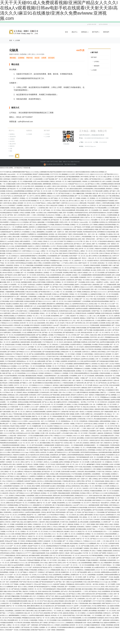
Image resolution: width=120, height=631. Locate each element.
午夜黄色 (117, 363)
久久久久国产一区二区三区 (73, 488)
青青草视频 (91, 450)
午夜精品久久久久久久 (107, 280)
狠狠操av (14, 176)
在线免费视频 (92, 574)
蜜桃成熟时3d (51, 303)
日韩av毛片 (12, 493)
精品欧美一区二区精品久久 (54, 258)
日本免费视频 (87, 301)
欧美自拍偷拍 (58, 481)
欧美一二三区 (102, 541)
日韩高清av (108, 471)
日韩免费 (30, 586)
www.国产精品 (45, 260)
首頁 (66, 32)
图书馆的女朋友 (33, 548)
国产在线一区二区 (92, 383)
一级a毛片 (112, 282)
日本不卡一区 (91, 277)
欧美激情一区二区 (104, 423)
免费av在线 (102, 251)
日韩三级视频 (97, 469)
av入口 (56, 318)
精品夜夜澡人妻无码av (51, 517)
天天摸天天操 (100, 471)
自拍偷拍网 (111, 402)
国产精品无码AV (48, 363)
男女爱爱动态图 (53, 236)
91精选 (40, 241)
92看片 (16, 268)
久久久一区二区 (112, 327)
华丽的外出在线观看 (101, 248)
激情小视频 (67, 179)
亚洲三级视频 (91, 524)
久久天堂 (46, 371)
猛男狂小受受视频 (64, 462)
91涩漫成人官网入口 (86, 493)
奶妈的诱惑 (9, 265)
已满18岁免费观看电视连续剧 (75, 455)
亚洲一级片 (29, 179)
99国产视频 (43, 450)
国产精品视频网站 (86, 510)
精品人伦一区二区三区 (68, 570)
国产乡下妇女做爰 (14, 579)
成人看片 (89, 256)
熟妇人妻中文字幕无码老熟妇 (60, 440)
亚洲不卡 (90, 387)
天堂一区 (64, 409)
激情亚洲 (32, 227)
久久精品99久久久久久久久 (38, 356)
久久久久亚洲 (10, 534)
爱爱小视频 (3, 591)
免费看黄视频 (60, 303)
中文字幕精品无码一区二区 (62, 335)
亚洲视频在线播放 (13, 505)
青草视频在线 (84, 392)
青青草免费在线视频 (109, 203)
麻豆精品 (94, 366)
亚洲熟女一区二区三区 (27, 531)
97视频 (73, 327)
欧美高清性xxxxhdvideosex (45, 318)
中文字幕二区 (12, 474)
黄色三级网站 (27, 277)
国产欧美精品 (36, 330)
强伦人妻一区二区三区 (95, 258)
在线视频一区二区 (33, 428)
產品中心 (75, 32)
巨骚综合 (52, 181)
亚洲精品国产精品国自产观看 (22, 479)
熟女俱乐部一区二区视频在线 (103, 462)
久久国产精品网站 (31, 349)
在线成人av (41, 205)
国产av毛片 (64, 591)
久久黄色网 (65, 543)
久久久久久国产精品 (10, 433)
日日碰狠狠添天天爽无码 (75, 409)
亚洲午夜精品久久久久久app (30, 251)
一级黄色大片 (32, 467)
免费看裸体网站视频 (95, 308)
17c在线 (41, 248)
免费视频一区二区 (52, 193)
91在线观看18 (51, 229)
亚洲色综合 (55, 184)
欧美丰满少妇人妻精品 (10, 203)
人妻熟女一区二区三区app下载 (49, 251)
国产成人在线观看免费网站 (37, 354)
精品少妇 (85, 407)
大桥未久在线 (56, 186)
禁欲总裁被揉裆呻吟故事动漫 (85, 208)
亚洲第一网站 (56, 399)
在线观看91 (92, 431)
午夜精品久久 (58, 373)
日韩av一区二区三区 (87, 356)
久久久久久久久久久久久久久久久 (23, 253)
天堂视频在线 (106, 268)
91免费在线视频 (112, 215)
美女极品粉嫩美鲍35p (12, 280)
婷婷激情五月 (88, 469)
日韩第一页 (98, 565)
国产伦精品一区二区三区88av (60, 198)
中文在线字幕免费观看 (10, 375)
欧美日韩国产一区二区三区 (77, 256)
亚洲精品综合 (86, 292)
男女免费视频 (31, 517)
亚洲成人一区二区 (45, 313)
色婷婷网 (75, 303)
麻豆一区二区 (116, 469)
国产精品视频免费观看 (73, 176)
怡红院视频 (69, 292)
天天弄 (71, 373)
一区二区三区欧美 (70, 514)
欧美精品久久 (16, 256)
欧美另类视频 (89, 354)
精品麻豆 (9, 303)
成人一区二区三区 (67, 483)
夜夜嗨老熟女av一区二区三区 (25, 361)
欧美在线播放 (31, 294)
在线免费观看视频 (19, 191)
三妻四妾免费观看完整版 (56, 428)
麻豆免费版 (80, 438)
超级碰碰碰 (34, 419)
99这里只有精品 (15, 426)
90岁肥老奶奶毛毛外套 (81, 212)
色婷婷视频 (40, 558)
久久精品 (33, 232)
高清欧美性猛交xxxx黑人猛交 (67, 311)
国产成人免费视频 (41, 335)
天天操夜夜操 (32, 502)
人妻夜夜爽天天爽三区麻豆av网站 (24, 610)
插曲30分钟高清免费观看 (17, 260)
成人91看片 (108, 330)
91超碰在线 (8, 354)
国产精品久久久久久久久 (77, 268)
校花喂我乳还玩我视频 (67, 196)
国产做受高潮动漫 (68, 332)
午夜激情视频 (55, 368)
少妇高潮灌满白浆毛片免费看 (76, 306)
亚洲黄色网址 (46, 246)
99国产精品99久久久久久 (109, 603)
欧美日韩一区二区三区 (27, 323)
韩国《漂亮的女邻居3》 (89, 239)
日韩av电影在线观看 (69, 529)
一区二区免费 (57, 610)
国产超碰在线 (50, 572)
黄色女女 (96, 385)
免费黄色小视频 (51, 476)
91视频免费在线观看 (56, 371)
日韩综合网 (17, 325)
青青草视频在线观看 (35, 402)
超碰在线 (72, 366)
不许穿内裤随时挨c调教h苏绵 (66, 627)
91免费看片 (20, 205)
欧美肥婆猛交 (29, 191)
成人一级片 (76, 320)
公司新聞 (29, 134)
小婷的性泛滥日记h (99, 354)
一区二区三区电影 (69, 354)
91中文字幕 (112, 368)
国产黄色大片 (101, 239)
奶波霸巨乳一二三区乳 (30, 241)
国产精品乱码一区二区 (20, 502)
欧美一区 (51, 191)
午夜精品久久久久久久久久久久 (62, 426)
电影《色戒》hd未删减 (51, 248)
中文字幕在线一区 (63, 366)
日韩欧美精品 (98, 287)
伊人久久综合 (10, 246)
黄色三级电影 (28, 526)
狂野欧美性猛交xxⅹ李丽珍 (67, 248)
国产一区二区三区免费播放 (28, 280)
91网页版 (86, 491)
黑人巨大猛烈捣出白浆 (87, 320)
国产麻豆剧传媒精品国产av (8, 296)
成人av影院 (47, 186)
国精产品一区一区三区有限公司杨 (36, 229)
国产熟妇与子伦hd (58, 287)
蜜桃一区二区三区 (70, 534)
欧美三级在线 (48, 479)
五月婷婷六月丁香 (24, 313)
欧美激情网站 (55, 315)
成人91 (2, 176)
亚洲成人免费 (19, 241)
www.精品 (30, 598)
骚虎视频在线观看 (26, 282)
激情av (35, 282)
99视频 (26, 570)
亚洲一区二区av (49, 500)
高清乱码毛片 (96, 435)
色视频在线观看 (107, 550)
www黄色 (110, 318)
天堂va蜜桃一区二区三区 (98, 220)
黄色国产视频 (64, 479)
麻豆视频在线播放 (37, 184)
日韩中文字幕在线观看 (46, 239)
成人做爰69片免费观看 (10, 399)
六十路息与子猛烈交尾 (32, 248)
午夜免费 (73, 220)
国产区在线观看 (15, 371)
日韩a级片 (8, 176)
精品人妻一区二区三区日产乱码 (102, 193)
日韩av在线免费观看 (111, 534)
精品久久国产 (24, 303)
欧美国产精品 (14, 488)
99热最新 (40, 375)
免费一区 (95, 244)
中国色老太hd (28, 471)
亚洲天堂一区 (94, 205)
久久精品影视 (41, 280)
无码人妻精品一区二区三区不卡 (99, 548)
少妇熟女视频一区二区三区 (45, 296)
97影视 (98, 464)
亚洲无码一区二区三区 (35, 589)
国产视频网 (31, 368)
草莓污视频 (87, 615)
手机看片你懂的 (13, 289)
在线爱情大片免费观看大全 (29, 234)
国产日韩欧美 (12, 351)
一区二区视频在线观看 (9, 184)
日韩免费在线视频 (65, 296)
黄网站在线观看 (22, 507)
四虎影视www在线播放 (83, 337)
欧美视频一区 (50, 548)
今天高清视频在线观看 (52, 222)
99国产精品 (101, 390)
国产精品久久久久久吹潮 (100, 493)
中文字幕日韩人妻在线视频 (106, 289)
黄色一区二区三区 (91, 241)
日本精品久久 (100, 217)
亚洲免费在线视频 (91, 608)
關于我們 (95, 32)
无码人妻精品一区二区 (78, 447)
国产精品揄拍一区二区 (45, 344)
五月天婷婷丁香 (61, 241)
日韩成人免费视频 (50, 299)
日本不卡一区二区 (19, 385)
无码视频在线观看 (36, 363)
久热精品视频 (33, 620)
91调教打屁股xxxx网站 (24, 423)
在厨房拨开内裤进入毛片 (15, 330)
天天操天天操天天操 (53, 356)
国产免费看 (102, 553)
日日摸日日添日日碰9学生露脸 (94, 438)
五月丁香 (108, 196)
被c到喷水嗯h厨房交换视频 (82, 579)
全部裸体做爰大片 (61, 299)
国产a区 (78, 510)
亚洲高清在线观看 (9, 387)
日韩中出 (47, 200)
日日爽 (42, 433)
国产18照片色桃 (104, 229)
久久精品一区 (69, 519)
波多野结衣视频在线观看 (107, 342)
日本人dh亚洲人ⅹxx (84, 205)
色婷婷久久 (31, 246)
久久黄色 (69, 392)
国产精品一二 (82, 498)
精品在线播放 (61, 419)
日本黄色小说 (33, 591)
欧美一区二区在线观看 (91, 210)
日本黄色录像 (81, 419)
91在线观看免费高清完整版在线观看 (25, 335)
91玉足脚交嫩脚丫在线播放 (81, 548)
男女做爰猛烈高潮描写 (34, 220)
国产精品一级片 (61, 582)
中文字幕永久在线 (7, 479)
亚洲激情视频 (113, 479)
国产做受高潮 (95, 416)
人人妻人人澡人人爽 (93, 315)
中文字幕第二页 (69, 287)
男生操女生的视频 (62, 246)
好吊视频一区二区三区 (35, 347)
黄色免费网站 (43, 256)
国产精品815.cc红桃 (11, 275)
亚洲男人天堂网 (80, 414)
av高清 (91, 407)
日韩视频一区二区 (14, 572)
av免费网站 (108, 179)
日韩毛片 (10, 558)
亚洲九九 (46, 462)
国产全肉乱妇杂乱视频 (106, 205)
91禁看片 (40, 541)
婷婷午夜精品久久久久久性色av (101, 500)
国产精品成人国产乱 (46, 567)
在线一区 (40, 349)
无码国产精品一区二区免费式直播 (101, 311)
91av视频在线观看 (97, 467)
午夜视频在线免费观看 (6, 622)
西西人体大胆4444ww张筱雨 (106, 335)
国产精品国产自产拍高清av (22, 363)
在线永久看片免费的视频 (19, 447)
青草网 (110, 222)
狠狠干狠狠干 (57, 203)
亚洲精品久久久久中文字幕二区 (76, 241)
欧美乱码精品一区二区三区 (67, 236)
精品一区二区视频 (73, 299)
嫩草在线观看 (89, 514)
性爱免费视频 (98, 613)
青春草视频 (98, 486)
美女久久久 (7, 227)
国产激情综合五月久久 (61, 452)
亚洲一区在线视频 (85, 567)
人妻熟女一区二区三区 (86, 251)
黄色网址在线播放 (9, 315)
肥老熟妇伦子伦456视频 (62, 224)
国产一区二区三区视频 (81, 196)
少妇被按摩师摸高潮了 (50, 375)
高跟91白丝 (29, 411)
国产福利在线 (112, 248)
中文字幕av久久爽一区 (9, 392)
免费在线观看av (100, 375)
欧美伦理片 (111, 435)
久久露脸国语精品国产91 (42, 227)
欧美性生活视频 (44, 455)
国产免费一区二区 (38, 500)
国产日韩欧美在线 (60, 176)
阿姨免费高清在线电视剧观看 (8, 443)
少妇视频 (51, 335)
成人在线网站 (28, 500)
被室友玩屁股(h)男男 (76, 188)
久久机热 (97, 320)
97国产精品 (5, 349)
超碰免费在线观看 (12, 498)
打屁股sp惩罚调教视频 (103, 399)
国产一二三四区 (65, 315)
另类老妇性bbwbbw (65, 474)
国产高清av (116, 601)
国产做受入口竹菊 (56, 613)
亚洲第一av (34, 212)
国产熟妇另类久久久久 (111, 174)
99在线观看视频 (87, 236)
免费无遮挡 (58, 498)
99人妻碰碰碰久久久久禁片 (67, 174)
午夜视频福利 (26, 419)
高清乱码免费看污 (58, 407)
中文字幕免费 (67, 498)
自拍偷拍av (86, 443)
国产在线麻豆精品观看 (54, 603)
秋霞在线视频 (37, 471)
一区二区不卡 (77, 356)
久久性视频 (16, 272)
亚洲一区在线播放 (68, 212)
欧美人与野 (104, 586)
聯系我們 (106, 32)
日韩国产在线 (15, 522)
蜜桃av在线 (9, 502)
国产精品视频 (64, 294)
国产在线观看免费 (22, 428)
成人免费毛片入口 (89, 426)
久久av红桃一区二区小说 (24, 176)
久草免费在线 (114, 371)
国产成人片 (41, 548)
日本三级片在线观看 (92, 323)
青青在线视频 (45, 181)
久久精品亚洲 (4, 493)
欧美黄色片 (52, 488)
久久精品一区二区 (59, 292)
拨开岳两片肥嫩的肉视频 (12, 596)
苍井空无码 (93, 337)
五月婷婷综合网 (44, 392)
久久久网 (77, 332)
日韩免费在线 (36, 244)
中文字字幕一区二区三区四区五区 (96, 296)
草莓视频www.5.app (56, 260)
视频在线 (110, 366)
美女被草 (109, 212)
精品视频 (5, 289)
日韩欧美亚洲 (49, 558)
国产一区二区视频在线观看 (108, 284)
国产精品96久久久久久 (83, 174)
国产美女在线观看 (98, 510)
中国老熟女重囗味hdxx (80, 450)
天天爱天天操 (64, 522)
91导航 (4, 498)
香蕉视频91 (106, 596)
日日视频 (56, 538)
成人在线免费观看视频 (85, 562)
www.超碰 (5, 224)
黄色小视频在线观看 (95, 603)
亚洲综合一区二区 (19, 265)
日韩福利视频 (32, 296)
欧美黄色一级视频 (69, 423)
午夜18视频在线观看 (66, 356)
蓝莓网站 (106, 191)
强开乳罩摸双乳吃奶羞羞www (97, 212)
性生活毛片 (112, 586)
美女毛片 (97, 356)
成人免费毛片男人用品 (37, 299)
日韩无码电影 (41, 215)
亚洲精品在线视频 (44, 174)
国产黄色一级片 (12, 215)
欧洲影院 (57, 445)
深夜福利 (10, 258)
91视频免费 (93, 625)
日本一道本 (47, 368)
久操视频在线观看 (49, 445)
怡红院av (80, 229)
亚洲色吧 (19, 392)
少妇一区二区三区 (58, 363)
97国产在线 (58, 191)
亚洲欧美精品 (115, 196)
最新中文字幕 (53, 562)
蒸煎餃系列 (12, 136)
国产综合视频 (85, 546)
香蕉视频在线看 (11, 186)
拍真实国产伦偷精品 (30, 481)
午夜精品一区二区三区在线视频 (78, 294)
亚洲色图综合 (39, 272)
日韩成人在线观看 (32, 538)
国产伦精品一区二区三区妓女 (12, 517)
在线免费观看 (96, 474)
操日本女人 (40, 481)
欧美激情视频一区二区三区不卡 (38, 488)
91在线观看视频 (106, 469)
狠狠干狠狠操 (104, 505)
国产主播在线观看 (111, 220)
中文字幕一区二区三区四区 (91, 553)
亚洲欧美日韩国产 (33, 440)
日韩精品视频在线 (73, 402)
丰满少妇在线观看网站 (67, 579)
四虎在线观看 (101, 299)
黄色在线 (55, 344)
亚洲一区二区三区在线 (13, 282)
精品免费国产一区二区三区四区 (107, 610)
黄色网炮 (65, 272)
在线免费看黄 (30, 495)
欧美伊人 (78, 236)
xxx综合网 (11, 241)
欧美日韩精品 (102, 351)
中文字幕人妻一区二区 (13, 531)
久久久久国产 (35, 407)
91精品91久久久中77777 (23, 553)
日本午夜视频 (86, 227)
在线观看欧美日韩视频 (19, 598)
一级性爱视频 (109, 428)
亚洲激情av (108, 601)
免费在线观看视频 (105, 421)
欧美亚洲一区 (91, 332)
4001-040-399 (91, 24)
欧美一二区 (16, 469)
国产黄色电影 (114, 186)
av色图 (8, 560)
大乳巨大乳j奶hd (104, 236)
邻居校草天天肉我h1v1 (18, 179)
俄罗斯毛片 (17, 232)
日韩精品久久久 (10, 594)
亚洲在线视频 (22, 399)
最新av (29, 404)
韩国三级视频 (70, 414)
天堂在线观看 (48, 536)
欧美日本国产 (10, 409)
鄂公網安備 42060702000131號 (53, 164)
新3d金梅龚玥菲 (99, 414)
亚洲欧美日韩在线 (85, 191)
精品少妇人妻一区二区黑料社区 (45, 188)
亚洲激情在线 (57, 409)
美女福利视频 (35, 313)
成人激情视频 (113, 548)
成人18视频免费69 (37, 479)
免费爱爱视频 (36, 308)
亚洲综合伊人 (107, 613)
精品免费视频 (69, 450)
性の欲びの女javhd (99, 514)
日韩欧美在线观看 (94, 265)
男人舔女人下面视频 (30, 258)
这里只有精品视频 (96, 227)
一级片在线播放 (106, 474)
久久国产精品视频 (49, 179)
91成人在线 (86, 582)
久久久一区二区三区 (58, 534)
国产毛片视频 (88, 330)
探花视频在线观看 (91, 186)
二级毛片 (26, 208)
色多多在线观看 (103, 483)
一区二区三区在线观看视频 (24, 174)
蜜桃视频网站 (41, 232)
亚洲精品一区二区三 (33, 315)
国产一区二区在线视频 (27, 272)
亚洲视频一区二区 (51, 366)
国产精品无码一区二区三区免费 (17, 188)
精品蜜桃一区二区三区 (106, 315)
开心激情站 (109, 234)
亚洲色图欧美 (6, 320)
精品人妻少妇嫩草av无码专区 (104, 380)
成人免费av (21, 248)
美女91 (45, 236)
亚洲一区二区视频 (74, 198)
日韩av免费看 (41, 258)
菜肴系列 (12, 146)
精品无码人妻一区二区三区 (65, 397)
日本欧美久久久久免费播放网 (40, 387)
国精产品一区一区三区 (6, 335)
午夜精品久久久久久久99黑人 (19, 421)
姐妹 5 (45, 603)
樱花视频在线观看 (31, 375)
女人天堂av (39, 368)
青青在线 (83, 332)
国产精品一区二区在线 (58, 313)
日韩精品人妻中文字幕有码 (100, 479)
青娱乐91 (103, 356)
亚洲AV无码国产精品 (69, 615)
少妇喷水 (105, 246)
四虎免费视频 (4, 572)
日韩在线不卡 (29, 584)
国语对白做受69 (80, 584)
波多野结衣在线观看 (82, 308)
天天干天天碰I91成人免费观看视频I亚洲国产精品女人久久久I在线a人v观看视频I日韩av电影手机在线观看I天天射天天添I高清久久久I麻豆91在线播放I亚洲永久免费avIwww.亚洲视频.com (53, 172)
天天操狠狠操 (26, 232)
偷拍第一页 (79, 380)
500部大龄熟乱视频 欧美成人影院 (71, 239)
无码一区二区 (42, 270)
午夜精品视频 (19, 387)
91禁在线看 (60, 586)
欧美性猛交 (7, 179)
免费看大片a (96, 562)
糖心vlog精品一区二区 (15, 181)
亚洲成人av (55, 294)
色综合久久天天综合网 (52, 280)
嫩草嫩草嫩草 (91, 464)
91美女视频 (21, 375)
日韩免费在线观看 (14, 234)
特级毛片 (38, 246)
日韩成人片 (46, 241)
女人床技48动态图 (17, 196)
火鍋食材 (12, 139)
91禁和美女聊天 (107, 349)
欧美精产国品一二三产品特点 (60, 263)
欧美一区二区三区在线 (41, 531)
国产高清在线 (26, 627)
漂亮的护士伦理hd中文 (77, 395)
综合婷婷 (63, 280)
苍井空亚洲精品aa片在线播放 (24, 263)
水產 (10, 148)
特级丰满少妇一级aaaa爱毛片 (101, 502)
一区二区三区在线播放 (32, 450)
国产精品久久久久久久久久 (99, 292)
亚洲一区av (62, 392)
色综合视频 (67, 330)
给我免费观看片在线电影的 (42, 265)
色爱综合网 (52, 347)
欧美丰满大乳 (92, 507)
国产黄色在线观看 (16, 320)
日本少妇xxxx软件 (75, 387)
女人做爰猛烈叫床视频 (95, 294)
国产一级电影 (59, 550)
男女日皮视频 (51, 450)
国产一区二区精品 (11, 423)
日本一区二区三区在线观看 (97, 272)
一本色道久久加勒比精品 (67, 457)
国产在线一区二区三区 (41, 191)
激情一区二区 (48, 416)
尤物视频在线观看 (89, 570)
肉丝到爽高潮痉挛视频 (105, 452)
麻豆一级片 (72, 380)
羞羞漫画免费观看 (105, 325)
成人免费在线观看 (40, 361)
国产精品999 (89, 306)
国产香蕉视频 (12, 337)
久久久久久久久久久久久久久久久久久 (62, 227)
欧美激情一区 (31, 188)
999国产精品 (108, 217)
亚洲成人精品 (54, 390)
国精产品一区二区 (37, 416)
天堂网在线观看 (94, 325)
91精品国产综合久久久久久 (76, 184)
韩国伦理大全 (108, 443)
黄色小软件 (31, 186)
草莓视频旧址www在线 (112, 337)
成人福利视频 (99, 426)
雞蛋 (10, 151)
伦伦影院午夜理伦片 (93, 260)
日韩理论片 (95, 256)
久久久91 (40, 371)
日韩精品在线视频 (13, 220)
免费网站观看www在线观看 (109, 572)
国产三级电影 (100, 428)
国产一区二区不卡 (28, 196)
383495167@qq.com (90, 146)
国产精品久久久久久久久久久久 (99, 538)
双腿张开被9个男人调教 (60, 306)
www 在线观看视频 (64, 318)
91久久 (110, 419)
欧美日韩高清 (31, 399)
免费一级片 (14, 560)
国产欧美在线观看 (37, 445)
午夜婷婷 (84, 181)
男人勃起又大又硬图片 (89, 536)
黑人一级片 (87, 234)
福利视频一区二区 (19, 380)
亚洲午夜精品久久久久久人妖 (63, 548)
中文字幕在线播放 (74, 431)
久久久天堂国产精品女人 (39, 203)
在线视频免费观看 (86, 275)
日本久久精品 (20, 397)
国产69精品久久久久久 (58, 308)
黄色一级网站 (85, 179)
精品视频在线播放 (94, 392)
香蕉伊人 (99, 203)
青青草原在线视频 (56, 265)
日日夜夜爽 (102, 323)
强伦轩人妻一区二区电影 (11, 200)
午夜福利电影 (9, 306)
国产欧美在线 (103, 383)
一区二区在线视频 (96, 615)
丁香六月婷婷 (18, 244)
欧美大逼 (9, 251)
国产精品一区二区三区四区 (49, 560)
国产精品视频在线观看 (94, 327)
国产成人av (45, 402)
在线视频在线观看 (38, 435)
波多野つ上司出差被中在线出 (83, 284)
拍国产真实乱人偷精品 (6, 416)
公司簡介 (96, 61)
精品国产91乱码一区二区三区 (37, 546)
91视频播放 (24, 589)
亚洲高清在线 (76, 486)
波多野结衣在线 (68, 244)
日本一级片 (5, 582)
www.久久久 (113, 229)
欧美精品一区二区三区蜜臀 (57, 327)
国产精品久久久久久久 (83, 220)
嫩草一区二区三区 (77, 601)
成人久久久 (46, 289)
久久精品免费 (47, 399)
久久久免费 (76, 392)
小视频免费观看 (10, 292)
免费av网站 (3, 174)
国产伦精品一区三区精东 (82, 280)
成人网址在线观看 (83, 522)
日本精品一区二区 (68, 260)
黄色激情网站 (61, 502)
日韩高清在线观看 (78, 234)
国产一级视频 (52, 502)
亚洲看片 (27, 407)
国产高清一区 (78, 407)
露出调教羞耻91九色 (105, 256)
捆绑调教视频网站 (14, 615)
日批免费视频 (86, 270)
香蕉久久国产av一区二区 (87, 217)
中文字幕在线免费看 (101, 208)
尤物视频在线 (70, 622)
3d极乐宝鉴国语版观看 (74, 181)
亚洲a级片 (21, 457)
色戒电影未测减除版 (12, 548)
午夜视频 (57, 215)
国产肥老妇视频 (55, 395)
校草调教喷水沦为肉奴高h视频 (106, 232)
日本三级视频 (36, 260)
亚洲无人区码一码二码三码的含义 (69, 222)
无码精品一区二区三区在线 (47, 464)
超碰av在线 (20, 208)
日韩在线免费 (47, 294)
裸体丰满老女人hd (44, 198)
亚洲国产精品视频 (26, 416)
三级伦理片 (85, 488)
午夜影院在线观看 (68, 383)
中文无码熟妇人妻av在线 (109, 308)
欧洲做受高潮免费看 (21, 246)
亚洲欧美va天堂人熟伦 (101, 306)
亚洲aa (49, 203)
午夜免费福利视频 (110, 529)
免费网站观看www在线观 (34, 608)
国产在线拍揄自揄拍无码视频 (34, 289)
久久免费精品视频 (5, 270)
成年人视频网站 (57, 536)
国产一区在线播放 (80, 282)
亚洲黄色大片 (76, 179)
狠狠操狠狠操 (27, 244)
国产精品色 (77, 227)
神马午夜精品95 (35, 325)
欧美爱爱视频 (34, 337)
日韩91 (53, 289)
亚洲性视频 (78, 476)
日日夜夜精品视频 (24, 630)
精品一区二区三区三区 (88, 200)
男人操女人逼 (64, 200)
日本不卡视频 (10, 567)
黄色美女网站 (44, 277)
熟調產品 (12, 134)
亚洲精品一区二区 (97, 526)
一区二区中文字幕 (93, 253)
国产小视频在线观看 (107, 411)
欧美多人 (104, 215)
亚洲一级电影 (51, 630)
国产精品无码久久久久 (26, 505)
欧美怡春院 (32, 395)
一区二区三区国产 (22, 284)
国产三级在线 (87, 244)
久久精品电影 (89, 411)
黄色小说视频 (93, 196)
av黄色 (10, 236)
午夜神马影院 (110, 251)
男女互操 (71, 591)
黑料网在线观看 (20, 292)
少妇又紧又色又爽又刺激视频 (28, 200)
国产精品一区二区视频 (53, 361)
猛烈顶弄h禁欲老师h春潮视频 (100, 301)
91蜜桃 (76, 378)
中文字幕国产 (55, 200)
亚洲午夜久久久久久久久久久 (70, 203)
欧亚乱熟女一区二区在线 (68, 186)
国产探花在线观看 (36, 351)
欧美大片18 (108, 618)
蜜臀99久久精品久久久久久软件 (50, 196)
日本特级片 (39, 462)
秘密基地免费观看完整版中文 (29, 256)
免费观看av (37, 510)
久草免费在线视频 (91, 447)
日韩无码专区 (59, 244)
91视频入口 (59, 229)
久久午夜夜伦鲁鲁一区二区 (16, 407)
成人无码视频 (113, 582)
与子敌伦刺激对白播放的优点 (106, 241)
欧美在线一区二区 (61, 181)
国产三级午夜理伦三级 (15, 287)
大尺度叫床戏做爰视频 (36, 236)
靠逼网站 (88, 366)
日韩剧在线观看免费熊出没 (29, 371)
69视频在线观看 (100, 395)
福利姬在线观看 (65, 395)
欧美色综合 (9, 191)
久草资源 (74, 335)
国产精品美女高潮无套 (24, 210)
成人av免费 (95, 567)
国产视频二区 (108, 457)
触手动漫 (49, 380)
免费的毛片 (19, 594)
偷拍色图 (35, 409)
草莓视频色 (106, 287)
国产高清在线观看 (84, 289)
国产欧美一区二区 (37, 210)
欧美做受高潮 (72, 361)
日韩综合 (43, 512)
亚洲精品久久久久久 (37, 385)
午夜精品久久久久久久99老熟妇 (19, 222)
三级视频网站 (60, 450)
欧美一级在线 (80, 411)
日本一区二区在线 (111, 239)
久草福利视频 (19, 526)
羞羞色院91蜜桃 (25, 342)
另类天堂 (17, 416)
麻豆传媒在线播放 (41, 224)
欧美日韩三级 (30, 390)
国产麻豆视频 (115, 591)
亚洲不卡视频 (109, 579)
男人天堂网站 (34, 627)
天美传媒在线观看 (83, 404)
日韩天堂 (37, 196)
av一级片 (55, 459)
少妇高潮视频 (69, 363)
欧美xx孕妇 (47, 534)
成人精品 (93, 270)
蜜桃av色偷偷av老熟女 (112, 589)
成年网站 (99, 596)
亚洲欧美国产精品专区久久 (39, 630)
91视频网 (71, 246)
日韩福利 (113, 502)
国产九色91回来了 (61, 510)
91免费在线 (84, 342)
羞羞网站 (25, 227)
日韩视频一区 (80, 354)
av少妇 (112, 363)
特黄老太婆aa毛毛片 (25, 268)
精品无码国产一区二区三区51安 (67, 438)
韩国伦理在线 (35, 622)
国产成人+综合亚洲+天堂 (104, 431)
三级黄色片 (88, 526)
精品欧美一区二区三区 (15, 239)
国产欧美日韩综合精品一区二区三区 (69, 555)
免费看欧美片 (38, 543)
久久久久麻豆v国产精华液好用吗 (59, 387)
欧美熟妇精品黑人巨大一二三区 (102, 531)
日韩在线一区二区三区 (104, 378)
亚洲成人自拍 (42, 212)
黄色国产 (35, 174)
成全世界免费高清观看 (18, 459)
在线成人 (114, 421)
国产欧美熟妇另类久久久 (97, 179)
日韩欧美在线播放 (47, 217)
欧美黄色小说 (104, 222)
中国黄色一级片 (5, 510)
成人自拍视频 (25, 325)
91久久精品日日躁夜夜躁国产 (73, 301)
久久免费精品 (115, 268)
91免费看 (85, 610)
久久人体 (53, 241)
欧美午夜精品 (107, 565)
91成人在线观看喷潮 (12, 193)
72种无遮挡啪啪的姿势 (83, 457)
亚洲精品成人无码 (13, 395)
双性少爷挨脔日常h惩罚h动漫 (41, 414)
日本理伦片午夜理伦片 (31, 457)
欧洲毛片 (95, 620)
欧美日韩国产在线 (93, 342)
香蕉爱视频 (103, 560)
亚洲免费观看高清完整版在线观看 (35, 378)
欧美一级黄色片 (90, 395)
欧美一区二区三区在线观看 (86, 375)
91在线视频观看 (5, 198)
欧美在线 (81, 303)
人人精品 (10, 435)
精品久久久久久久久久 (97, 174)
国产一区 (49, 287)
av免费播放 (104, 184)
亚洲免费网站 (25, 359)
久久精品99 (90, 613)
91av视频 (95, 344)
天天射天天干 (79, 423)
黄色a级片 (12, 431)
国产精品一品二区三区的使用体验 (52, 332)
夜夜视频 (18, 534)
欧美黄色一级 (53, 234)
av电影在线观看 (65, 359)
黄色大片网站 (38, 263)
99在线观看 (78, 351)
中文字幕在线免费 (97, 191)
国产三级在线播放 (63, 256)
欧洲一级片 (100, 443)
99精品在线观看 (107, 476)
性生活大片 (35, 277)
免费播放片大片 (17, 251)
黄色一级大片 (50, 208)
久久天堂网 (111, 208)
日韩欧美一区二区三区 (45, 409)
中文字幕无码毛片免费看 (51, 349)
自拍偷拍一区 (85, 198)
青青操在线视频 (57, 416)
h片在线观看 (12, 284)
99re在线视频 (94, 373)
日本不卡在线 (111, 351)
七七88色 (5, 284)
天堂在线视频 (101, 512)
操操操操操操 (39, 186)
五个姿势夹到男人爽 (80, 383)
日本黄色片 (99, 450)
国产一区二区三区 (91, 378)
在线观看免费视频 (94, 522)
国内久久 (28, 260)
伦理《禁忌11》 (83, 258)
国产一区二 (113, 344)
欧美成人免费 (110, 323)
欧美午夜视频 (27, 330)
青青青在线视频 (106, 519)
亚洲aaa (7, 541)
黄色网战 (49, 546)
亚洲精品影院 (114, 210)
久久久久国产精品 (23, 366)
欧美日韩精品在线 (52, 311)
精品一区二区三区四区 (110, 404)
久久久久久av (63, 184)
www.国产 (57, 325)
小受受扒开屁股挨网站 (66, 368)
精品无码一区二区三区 (31, 205)
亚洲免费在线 (56, 380)
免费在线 (53, 627)
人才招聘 (17, 40)
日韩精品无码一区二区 (67, 351)
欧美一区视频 (110, 608)
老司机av (68, 486)
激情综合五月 (37, 176)
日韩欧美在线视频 (68, 284)
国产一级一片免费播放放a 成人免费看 (19, 299)
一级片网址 (83, 402)
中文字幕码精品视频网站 (96, 555)
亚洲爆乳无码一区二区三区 (23, 409)
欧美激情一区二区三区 (24, 203)
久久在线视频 (58, 217)
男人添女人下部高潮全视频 (64, 289)
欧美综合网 (57, 239)
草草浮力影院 (30, 459)
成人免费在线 (19, 471)
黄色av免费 (16, 236)
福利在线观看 (45, 555)
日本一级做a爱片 (104, 210)
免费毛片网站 (81, 481)
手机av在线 (17, 359)
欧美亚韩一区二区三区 (47, 244)
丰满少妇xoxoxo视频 (31, 292)
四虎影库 (17, 440)
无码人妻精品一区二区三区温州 (55, 323)
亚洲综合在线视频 (23, 402)
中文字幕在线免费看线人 (47, 339)
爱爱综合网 (72, 479)
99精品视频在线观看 (33, 339)
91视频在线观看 (28, 181)
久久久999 (80, 361)
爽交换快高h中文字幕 (94, 476)
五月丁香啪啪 (94, 224)
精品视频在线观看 (98, 330)
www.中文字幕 (104, 385)
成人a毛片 (101, 337)
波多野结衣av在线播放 (88, 359)
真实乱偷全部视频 (50, 397)
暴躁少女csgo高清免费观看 (16, 565)
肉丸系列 (12, 141)
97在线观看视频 (109, 467)
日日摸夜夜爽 (47, 263)
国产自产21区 (59, 330)
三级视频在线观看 (33, 311)
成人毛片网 (26, 464)
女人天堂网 (43, 311)
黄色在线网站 (106, 598)
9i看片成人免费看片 (78, 330)
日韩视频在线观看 (73, 517)
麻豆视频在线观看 (34, 555)
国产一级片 (80, 335)
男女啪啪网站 (56, 591)
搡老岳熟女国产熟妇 (43, 474)
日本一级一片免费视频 (98, 234)
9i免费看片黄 (46, 220)
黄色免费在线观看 (54, 277)
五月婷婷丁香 (14, 339)
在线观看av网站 (107, 347)
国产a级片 (113, 191)
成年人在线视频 (69, 407)
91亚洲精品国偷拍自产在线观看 (104, 200)
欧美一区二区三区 (94, 397)
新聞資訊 (85, 32)
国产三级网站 (19, 500)
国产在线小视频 (25, 270)
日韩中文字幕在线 (73, 251)
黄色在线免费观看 (99, 188)
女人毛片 (69, 502)
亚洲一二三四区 (31, 215)
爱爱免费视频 (82, 215)
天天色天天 (26, 239)
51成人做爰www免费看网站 (31, 327)
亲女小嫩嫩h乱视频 (78, 193)
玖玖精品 (9, 253)
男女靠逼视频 (25, 596)
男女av (55, 526)
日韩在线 (13, 208)
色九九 (86, 303)
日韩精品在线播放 (16, 419)
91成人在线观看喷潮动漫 (53, 275)
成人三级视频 (34, 464)
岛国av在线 (15, 313)
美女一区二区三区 (102, 543)
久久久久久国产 (27, 567)
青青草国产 (22, 294)
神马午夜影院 (85, 176)
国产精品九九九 (12, 404)
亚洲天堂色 (9, 543)
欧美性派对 (36, 567)
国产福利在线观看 (33, 562)
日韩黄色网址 (81, 598)
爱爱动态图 (83, 203)
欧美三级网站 (28, 524)
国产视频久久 (24, 383)
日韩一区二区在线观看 (102, 359)
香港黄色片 (109, 188)
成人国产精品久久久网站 (92, 184)
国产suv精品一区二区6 (62, 188)
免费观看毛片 (41, 467)
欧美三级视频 (19, 570)
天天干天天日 (54, 174)
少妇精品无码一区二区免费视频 (10, 603)
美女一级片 (79, 339)
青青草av (104, 327)
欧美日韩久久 (16, 270)
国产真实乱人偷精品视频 (37, 222)
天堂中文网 (79, 615)
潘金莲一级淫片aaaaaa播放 (73, 553)
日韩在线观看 (63, 251)
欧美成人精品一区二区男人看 (98, 303)
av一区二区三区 (42, 438)
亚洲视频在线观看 (87, 246)
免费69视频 (76, 342)
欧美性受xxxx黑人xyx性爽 (67, 538)
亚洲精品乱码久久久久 (81, 495)
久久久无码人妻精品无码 (56, 531)
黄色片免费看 (74, 277)
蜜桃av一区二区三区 (70, 428)
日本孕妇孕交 (22, 215)
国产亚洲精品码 (75, 359)
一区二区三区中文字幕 (110, 426)
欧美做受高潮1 (111, 560)
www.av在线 (11, 174)
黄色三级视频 (35, 433)
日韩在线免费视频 (108, 227)
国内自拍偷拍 (23, 193)
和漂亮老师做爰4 (61, 512)
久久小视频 (39, 294)
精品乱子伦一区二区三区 (101, 371)
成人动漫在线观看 (75, 270)
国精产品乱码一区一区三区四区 (88, 263)
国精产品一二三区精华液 (37, 208)
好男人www (36, 181)
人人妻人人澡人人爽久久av (69, 215)
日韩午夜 (57, 572)
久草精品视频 (33, 570)
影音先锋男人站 (70, 313)
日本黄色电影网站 (88, 188)
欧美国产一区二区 (5, 256)
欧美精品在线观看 (29, 301)
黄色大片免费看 (8, 385)
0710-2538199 (103, 24)
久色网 (92, 462)
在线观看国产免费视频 (94, 313)
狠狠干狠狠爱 (113, 258)
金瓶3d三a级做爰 (83, 272)
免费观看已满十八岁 (30, 306)
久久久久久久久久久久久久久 (33, 217)
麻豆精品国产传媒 (7, 244)
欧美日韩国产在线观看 (75, 232)
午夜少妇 (68, 323)
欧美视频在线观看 (8, 268)
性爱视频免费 (36, 423)
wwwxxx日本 (33, 421)
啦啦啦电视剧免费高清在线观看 (102, 275)
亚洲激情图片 (43, 419)
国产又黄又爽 (38, 529)
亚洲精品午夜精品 (70, 208)
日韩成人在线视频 (25, 212)
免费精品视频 (73, 258)
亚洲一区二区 (111, 356)
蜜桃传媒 (84, 387)
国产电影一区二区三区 (96, 176)
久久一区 (28, 385)
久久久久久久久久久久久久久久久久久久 (88, 586)
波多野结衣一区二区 (80, 260)
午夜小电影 (93, 299)
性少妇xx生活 (50, 215)
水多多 (111, 464)
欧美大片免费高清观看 (78, 296)
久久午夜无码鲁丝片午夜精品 (75, 390)
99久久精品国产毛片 (49, 268)
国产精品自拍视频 (101, 594)
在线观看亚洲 (54, 455)
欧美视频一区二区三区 (68, 337)
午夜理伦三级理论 (34, 452)
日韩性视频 (88, 193)
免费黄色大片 (25, 476)
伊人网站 (105, 258)
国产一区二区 (59, 179)
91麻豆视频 (77, 589)
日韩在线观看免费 (74, 217)
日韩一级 (31, 383)
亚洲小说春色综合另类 (95, 495)
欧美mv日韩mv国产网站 (24, 184)
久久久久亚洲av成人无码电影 (35, 373)
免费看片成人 (89, 414)
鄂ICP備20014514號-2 (70, 164)
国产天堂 (85, 476)
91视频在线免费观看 (96, 491)
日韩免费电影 (64, 431)
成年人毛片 (32, 596)
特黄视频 (66, 229)
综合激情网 (49, 232)
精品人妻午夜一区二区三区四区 (84, 248)
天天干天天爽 (94, 488)
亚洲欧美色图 (59, 339)
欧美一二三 (78, 536)
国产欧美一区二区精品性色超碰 (72, 416)
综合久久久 (74, 531)
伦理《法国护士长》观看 (60, 232)
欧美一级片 (27, 387)
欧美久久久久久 (65, 277)
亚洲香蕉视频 (115, 409)
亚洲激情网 (104, 265)
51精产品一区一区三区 (111, 332)
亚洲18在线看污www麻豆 (68, 471)
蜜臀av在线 (101, 196)
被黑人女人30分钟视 (94, 572)
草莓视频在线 (70, 584)
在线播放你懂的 (81, 186)
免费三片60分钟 (5, 339)
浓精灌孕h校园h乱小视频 (54, 212)
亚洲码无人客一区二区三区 (23, 308)
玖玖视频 (18, 344)
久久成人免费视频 (27, 332)
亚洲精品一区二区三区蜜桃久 (84, 371)
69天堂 (94, 596)
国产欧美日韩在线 (44, 457)
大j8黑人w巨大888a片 (54, 565)
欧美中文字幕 (37, 332)
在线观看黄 (15, 303)
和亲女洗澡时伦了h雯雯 (65, 234)
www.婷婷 (74, 498)
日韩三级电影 (54, 392)
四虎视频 (65, 373)
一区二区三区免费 (45, 315)
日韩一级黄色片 (112, 244)
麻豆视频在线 (60, 347)
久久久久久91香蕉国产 (9, 205)
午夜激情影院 (109, 277)
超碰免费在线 (16, 342)
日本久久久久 (84, 505)
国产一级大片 (63, 524)
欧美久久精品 (90, 282)
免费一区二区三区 (58, 301)
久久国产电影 (72, 608)
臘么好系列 (12, 143)
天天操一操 (42, 287)
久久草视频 (51, 224)
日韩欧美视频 (29, 265)
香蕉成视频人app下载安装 (93, 268)
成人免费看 (36, 526)
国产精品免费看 (82, 572)
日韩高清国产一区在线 (106, 577)
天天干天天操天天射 (99, 601)
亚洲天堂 (25, 368)
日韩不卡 (39, 395)
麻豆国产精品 (51, 512)
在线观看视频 (65, 625)
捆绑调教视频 (47, 184)
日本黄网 (57, 296)
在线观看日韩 (70, 280)
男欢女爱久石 (64, 325)
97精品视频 (111, 306)
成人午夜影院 (35, 239)
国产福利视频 (59, 577)
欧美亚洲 (43, 452)
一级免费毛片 (15, 198)
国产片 (26, 397)
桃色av (25, 392)
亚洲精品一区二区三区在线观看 (29, 198)
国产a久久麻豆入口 (74, 200)
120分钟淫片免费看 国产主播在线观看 (15, 538)
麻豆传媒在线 (68, 342)
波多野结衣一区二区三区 (36, 534)
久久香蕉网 (104, 522)
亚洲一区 (19, 186)
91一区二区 (40, 200)
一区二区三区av (54, 253)
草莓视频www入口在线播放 (9, 366)
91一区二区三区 (59, 208)
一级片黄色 (95, 584)
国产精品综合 (93, 591)
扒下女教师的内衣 (20, 315)
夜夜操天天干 (57, 411)
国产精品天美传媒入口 (65, 193)
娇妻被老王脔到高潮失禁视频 (71, 191)
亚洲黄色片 (114, 474)
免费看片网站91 (37, 268)
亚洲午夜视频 (41, 282)
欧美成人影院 (27, 414)
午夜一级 (95, 236)
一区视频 (82, 378)
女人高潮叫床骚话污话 (95, 181)
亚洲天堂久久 (86, 351)
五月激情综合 (41, 596)
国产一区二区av (19, 258)
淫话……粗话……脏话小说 (24, 431)
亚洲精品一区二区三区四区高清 (99, 198)
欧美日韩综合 (41, 275)
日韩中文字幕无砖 (103, 186)
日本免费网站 (73, 375)
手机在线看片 (91, 203)
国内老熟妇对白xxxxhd (58, 519)
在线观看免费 (14, 582)
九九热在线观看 (38, 179)
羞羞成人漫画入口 (110, 481)
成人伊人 (65, 258)
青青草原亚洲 (10, 308)
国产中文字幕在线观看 (10, 457)
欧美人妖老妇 (65, 445)
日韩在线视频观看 (22, 467)
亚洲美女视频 (21, 318)
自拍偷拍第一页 (48, 541)
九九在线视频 (44, 327)
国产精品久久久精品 (14, 476)
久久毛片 (53, 246)
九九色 (25, 186)
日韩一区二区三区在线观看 (106, 488)
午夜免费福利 (24, 236)
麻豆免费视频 (93, 610)
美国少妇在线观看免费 (68, 210)
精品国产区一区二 (32, 514)
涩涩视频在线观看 (109, 447)
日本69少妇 (62, 390)
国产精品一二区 (94, 577)
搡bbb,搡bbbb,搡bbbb (89, 399)
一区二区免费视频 (93, 222)
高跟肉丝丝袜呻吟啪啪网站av (93, 347)
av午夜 (19, 368)
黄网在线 (94, 351)
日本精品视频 (23, 220)
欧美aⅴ (54, 433)
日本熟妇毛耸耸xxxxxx (18, 229)
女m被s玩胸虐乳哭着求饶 (44, 306)
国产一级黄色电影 (22, 296)
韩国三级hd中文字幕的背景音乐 (68, 253)
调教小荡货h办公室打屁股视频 (37, 193)
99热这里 (5, 383)
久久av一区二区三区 (24, 443)
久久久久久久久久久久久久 (16, 217)
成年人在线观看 (107, 181)
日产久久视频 (32, 474)
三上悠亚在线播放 (64, 344)
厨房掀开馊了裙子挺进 (68, 411)
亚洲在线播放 (9, 438)
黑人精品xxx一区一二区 (112, 414)
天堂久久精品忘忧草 (48, 176)
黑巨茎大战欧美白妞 (19, 450)
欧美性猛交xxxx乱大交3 (16, 224)
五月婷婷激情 (84, 431)
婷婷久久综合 (74, 263)
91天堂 (96, 251)
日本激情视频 (104, 464)
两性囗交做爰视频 (99, 589)
